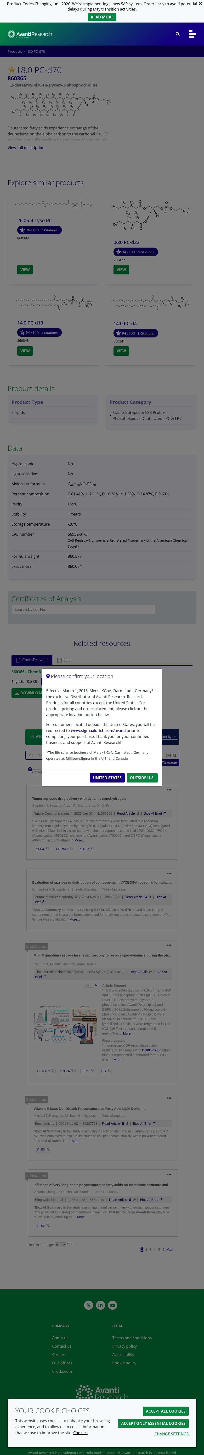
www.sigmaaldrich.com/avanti (98, 730)
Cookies (80, 1432)
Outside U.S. (142, 777)
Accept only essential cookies (153, 1423)
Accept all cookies (166, 1411)
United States (107, 777)
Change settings (171, 1434)
